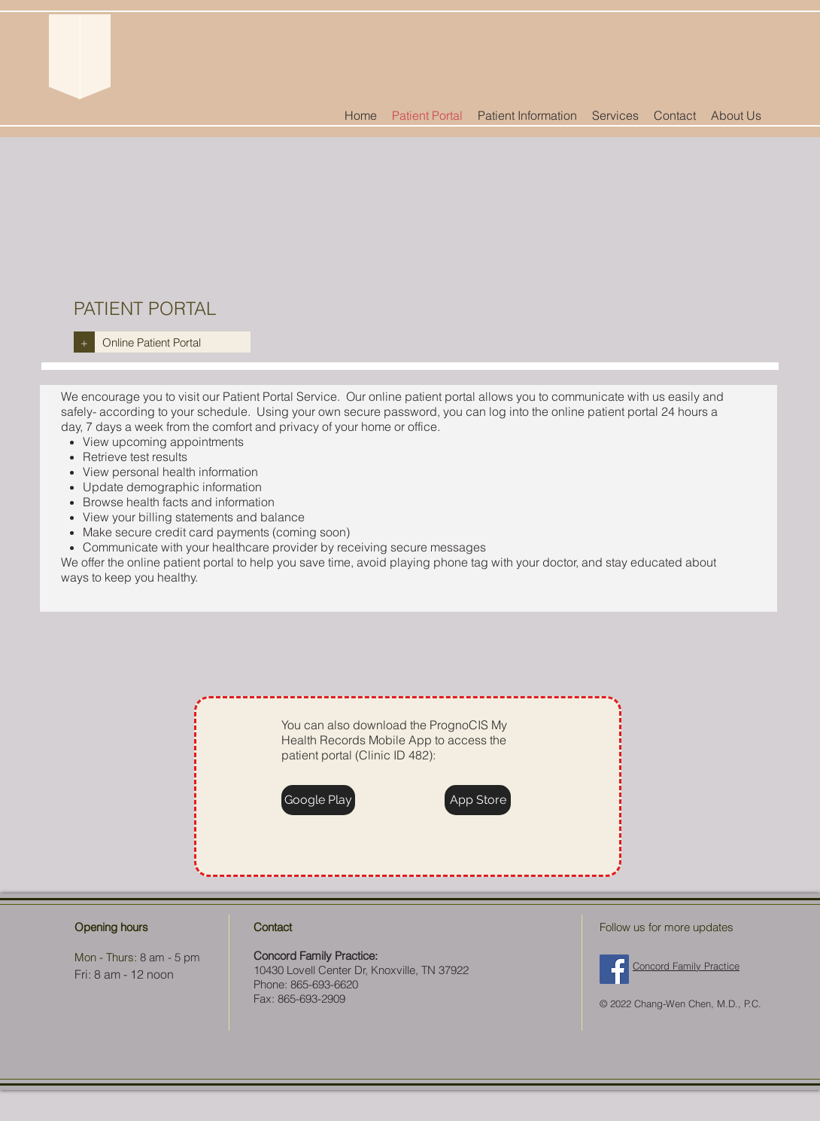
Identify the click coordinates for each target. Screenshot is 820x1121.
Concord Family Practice (686, 966)
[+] (84, 342)
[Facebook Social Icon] (614, 969)
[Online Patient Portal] (173, 342)
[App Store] (478, 800)
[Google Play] (318, 800)
